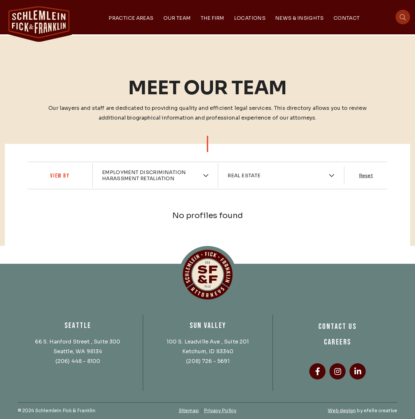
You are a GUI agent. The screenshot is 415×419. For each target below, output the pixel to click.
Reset (366, 176)
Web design (342, 410)
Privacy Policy (220, 410)
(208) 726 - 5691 (208, 361)
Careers (337, 342)
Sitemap (189, 410)
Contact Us (337, 326)
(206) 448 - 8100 (78, 361)
